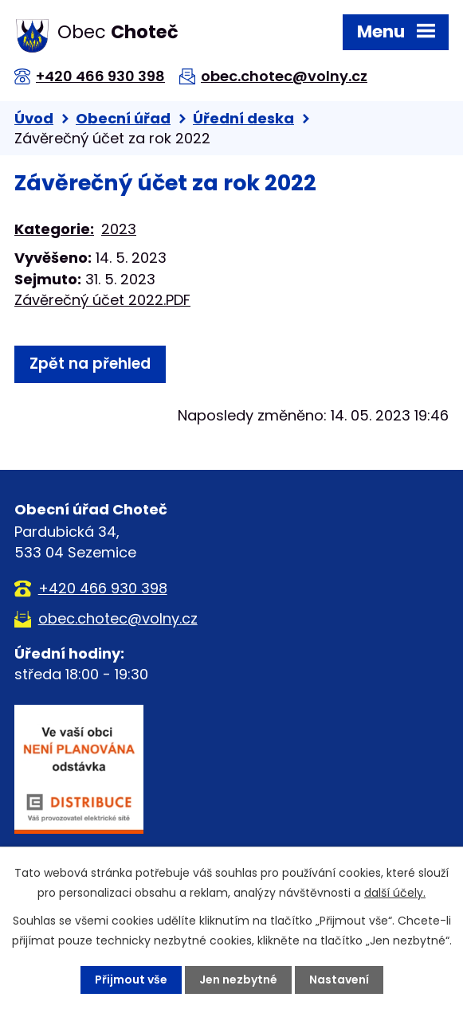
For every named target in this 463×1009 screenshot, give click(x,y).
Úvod (33, 118)
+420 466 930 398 (100, 76)
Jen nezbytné (238, 979)
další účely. (395, 893)
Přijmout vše (131, 979)
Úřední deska (243, 118)
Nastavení (339, 979)
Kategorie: (54, 229)
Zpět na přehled (90, 363)
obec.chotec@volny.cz (284, 76)
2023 (118, 229)
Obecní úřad (123, 118)
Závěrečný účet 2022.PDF (102, 300)
